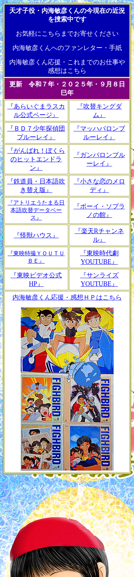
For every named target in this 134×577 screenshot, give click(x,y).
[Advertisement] (67, 524)
